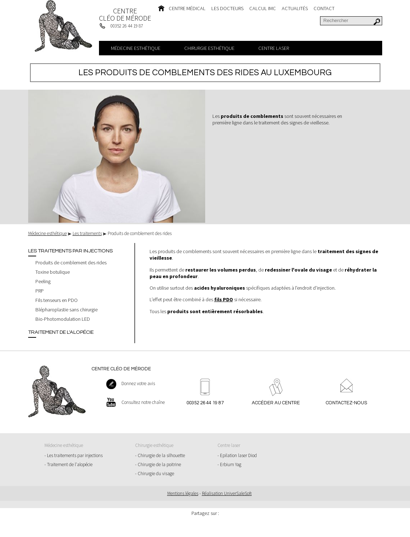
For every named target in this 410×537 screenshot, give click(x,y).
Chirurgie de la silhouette (161, 455)
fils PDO (223, 299)
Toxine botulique (52, 272)
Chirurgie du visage (156, 473)
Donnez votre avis (138, 383)
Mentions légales (182, 493)
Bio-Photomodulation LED (62, 319)
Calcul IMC (262, 8)
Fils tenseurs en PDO (56, 300)
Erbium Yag (230, 464)
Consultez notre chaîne (143, 402)
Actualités (295, 8)
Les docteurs (227, 8)
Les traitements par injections (70, 250)
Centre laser (273, 48)
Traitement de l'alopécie (61, 332)
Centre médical (187, 8)
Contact (324, 8)
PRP (39, 290)
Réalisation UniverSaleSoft (227, 493)
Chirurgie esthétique (209, 48)
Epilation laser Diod (238, 455)
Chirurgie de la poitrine (159, 464)
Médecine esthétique (135, 48)
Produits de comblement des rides (71, 262)
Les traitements (87, 233)
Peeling (43, 281)
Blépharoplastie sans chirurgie (66, 309)
